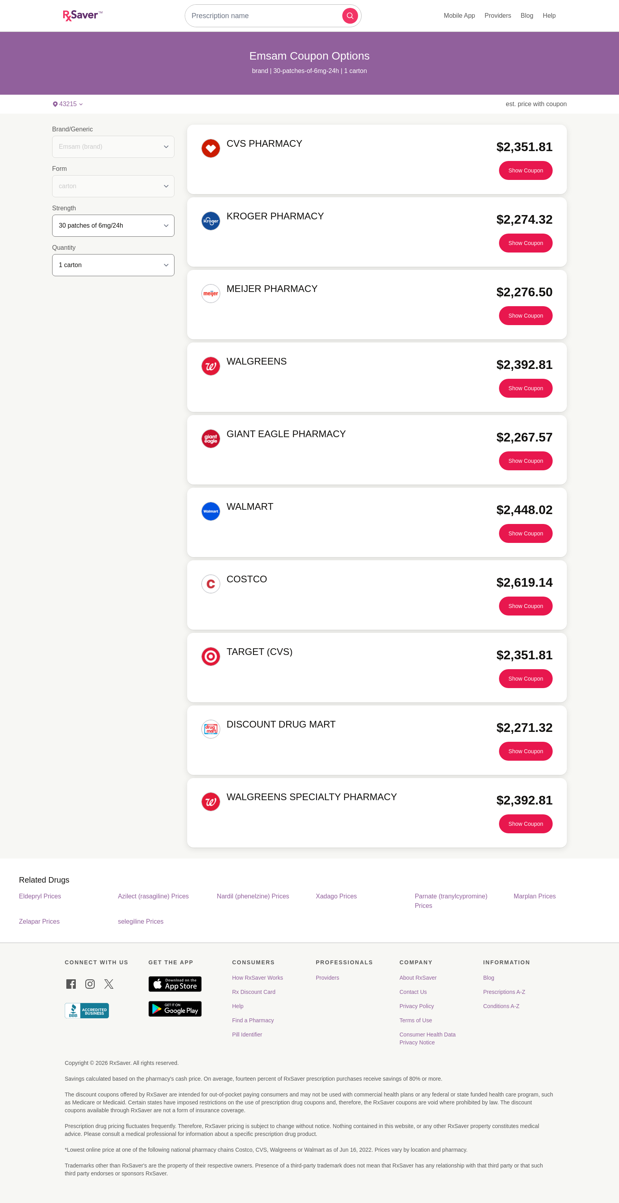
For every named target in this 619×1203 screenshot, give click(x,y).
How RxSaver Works (257, 978)
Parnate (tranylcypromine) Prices (451, 901)
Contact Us (413, 992)
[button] (350, 16)
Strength (64, 208)
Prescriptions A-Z (504, 992)
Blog (527, 15)
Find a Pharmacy (253, 1020)
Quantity (64, 247)
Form (59, 168)
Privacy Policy (417, 1006)
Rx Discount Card (254, 992)
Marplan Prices (535, 896)
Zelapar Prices (39, 921)
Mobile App (459, 15)
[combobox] (265, 16)
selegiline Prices (141, 921)
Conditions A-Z (501, 1006)
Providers (497, 15)
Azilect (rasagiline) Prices (153, 896)
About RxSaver (418, 978)
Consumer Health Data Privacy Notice (428, 1038)
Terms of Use (416, 1020)
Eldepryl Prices (40, 896)
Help (549, 15)
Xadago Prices (336, 896)
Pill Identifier (247, 1034)
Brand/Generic (72, 129)
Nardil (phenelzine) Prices (253, 896)
